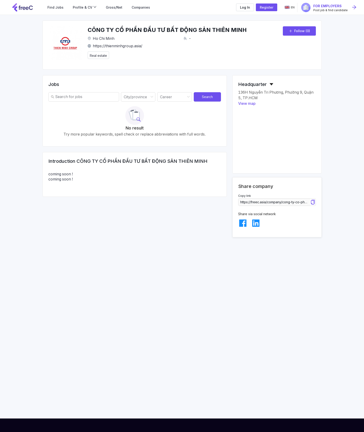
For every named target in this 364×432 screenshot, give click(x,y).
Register (266, 7)
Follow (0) (299, 31)
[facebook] (242, 223)
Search (207, 97)
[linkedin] (255, 223)
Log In (245, 7)
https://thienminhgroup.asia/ (117, 46)
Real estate (98, 56)
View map (247, 103)
